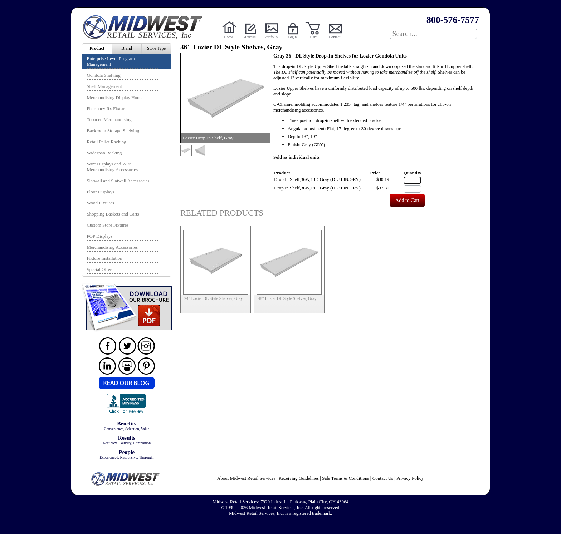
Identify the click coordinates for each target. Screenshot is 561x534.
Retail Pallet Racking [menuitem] (106, 141)
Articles (250, 37)
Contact (334, 37)
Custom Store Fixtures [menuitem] (107, 225)
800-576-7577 (452, 20)
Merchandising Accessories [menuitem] (112, 247)
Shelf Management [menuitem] (104, 86)
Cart (313, 37)
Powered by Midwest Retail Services (145, 27)
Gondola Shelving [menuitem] (103, 75)
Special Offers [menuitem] (100, 269)
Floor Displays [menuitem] (100, 191)
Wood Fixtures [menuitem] (100, 203)
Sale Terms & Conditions (345, 478)
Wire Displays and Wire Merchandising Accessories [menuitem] (112, 166)
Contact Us (382, 478)
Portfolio (271, 37)
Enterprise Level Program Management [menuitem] (111, 61)
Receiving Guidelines (299, 478)
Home (228, 37)
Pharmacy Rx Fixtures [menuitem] (107, 108)
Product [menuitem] (96, 48)
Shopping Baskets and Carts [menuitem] (113, 214)
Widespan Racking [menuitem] (104, 152)
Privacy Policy (410, 478)
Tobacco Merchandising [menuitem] (109, 119)
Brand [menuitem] (126, 48)
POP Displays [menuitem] (99, 236)
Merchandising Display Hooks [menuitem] (115, 97)
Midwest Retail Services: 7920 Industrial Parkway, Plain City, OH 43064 (280, 501)
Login (292, 37)
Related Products (221, 212)
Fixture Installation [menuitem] (104, 258)
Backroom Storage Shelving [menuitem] (113, 130)
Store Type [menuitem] (156, 48)
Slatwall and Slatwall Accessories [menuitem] (118, 180)
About (246, 478)
